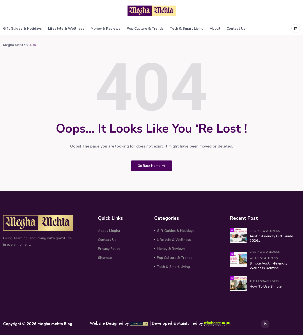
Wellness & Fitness (264, 258)
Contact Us (236, 28)
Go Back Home (151, 166)
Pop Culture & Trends (145, 28)
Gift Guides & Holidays (22, 28)
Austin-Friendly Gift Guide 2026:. (271, 238)
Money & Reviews (105, 28)
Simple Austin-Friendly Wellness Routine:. (268, 265)
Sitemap (105, 257)
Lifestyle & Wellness (66, 28)
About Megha (109, 230)
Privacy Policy (109, 248)
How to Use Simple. (266, 286)
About (215, 28)
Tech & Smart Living (187, 28)
